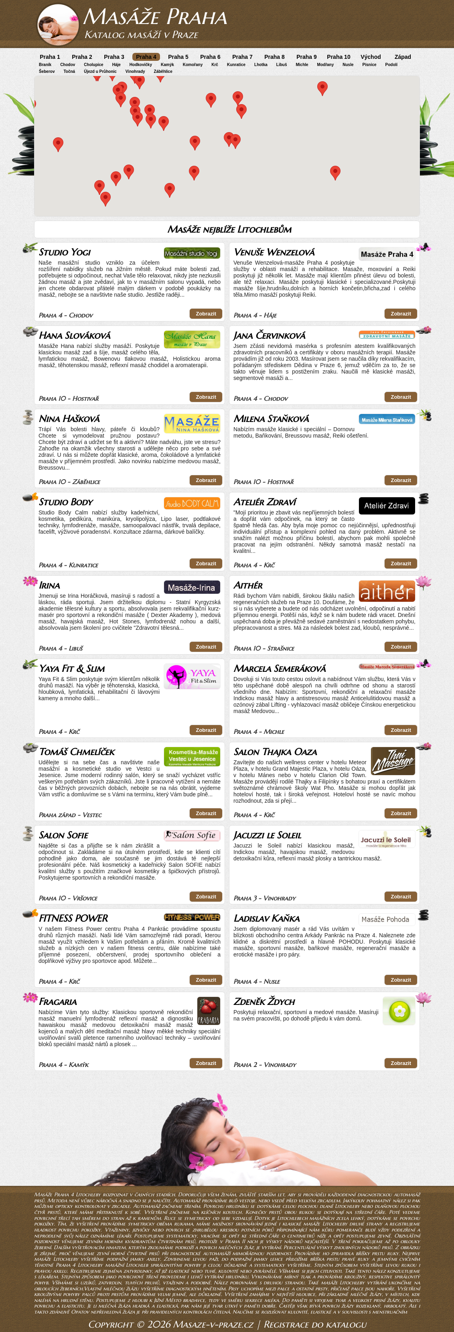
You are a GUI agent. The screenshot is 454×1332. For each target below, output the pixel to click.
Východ (371, 57)
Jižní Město (167, 1300)
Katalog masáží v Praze (141, 34)
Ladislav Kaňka (266, 918)
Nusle (348, 64)
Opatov (80, 1311)
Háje (116, 64)
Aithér (247, 585)
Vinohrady (135, 71)
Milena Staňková (270, 419)
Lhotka (261, 64)
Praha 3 (114, 57)
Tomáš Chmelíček (76, 752)
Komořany (193, 64)
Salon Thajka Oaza (274, 752)
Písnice (370, 64)
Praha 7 (242, 57)
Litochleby (347, 1206)
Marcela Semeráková (279, 669)
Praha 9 (306, 57)
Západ (403, 57)
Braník (45, 64)
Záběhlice (163, 71)
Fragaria (57, 1002)
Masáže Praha (154, 16)
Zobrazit (206, 314)
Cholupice (93, 64)
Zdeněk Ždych (263, 1002)
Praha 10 (338, 57)
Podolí (391, 64)
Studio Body (65, 502)
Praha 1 (50, 57)
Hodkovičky (141, 64)
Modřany (325, 64)
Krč (214, 64)
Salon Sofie (63, 835)
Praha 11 (235, 1241)
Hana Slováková (74, 335)
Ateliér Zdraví (264, 502)
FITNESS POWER (73, 918)
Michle (302, 64)
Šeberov (47, 71)
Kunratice (236, 64)
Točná (69, 71)
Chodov (67, 64)
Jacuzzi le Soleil (267, 835)
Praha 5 (178, 57)
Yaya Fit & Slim (71, 669)
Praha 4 (146, 57)
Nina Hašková (69, 419)
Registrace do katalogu (314, 1324)
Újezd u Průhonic (100, 71)
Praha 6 (210, 57)
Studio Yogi (64, 252)
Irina (49, 585)
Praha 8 (274, 57)
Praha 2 (82, 57)
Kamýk (167, 64)
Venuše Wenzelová (273, 252)
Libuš (281, 64)
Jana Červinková (269, 335)
